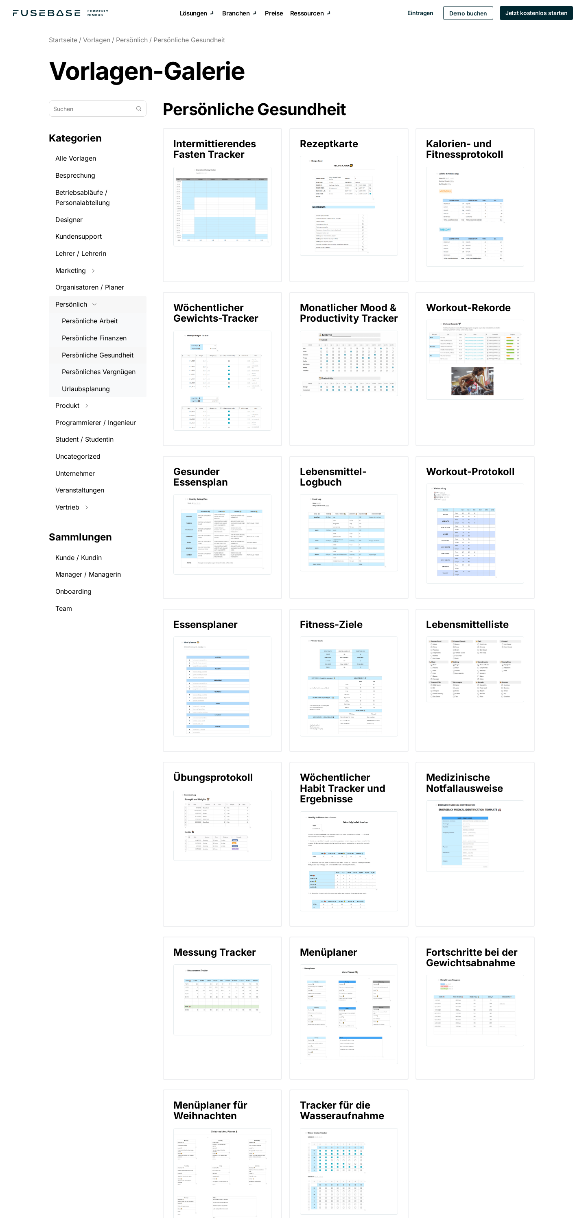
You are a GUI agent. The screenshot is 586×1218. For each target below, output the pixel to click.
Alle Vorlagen (75, 158)
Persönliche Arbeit (90, 321)
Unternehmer (75, 473)
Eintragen (418, 12)
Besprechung (75, 175)
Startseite (63, 40)
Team (63, 608)
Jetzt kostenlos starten (534, 12)
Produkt (71, 405)
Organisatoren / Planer (89, 287)
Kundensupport (78, 236)
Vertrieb (71, 507)
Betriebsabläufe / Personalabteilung (82, 197)
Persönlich (132, 40)
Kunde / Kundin (78, 557)
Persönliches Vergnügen (99, 372)
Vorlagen (96, 40)
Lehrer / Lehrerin (80, 253)
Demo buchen (466, 13)
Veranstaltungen (79, 490)
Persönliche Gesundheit (189, 40)
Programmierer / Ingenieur (95, 422)
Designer (69, 220)
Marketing (74, 270)
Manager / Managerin (88, 574)
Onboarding (73, 591)
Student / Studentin (84, 439)
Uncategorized (78, 456)
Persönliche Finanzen (94, 338)
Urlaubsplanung (86, 389)
